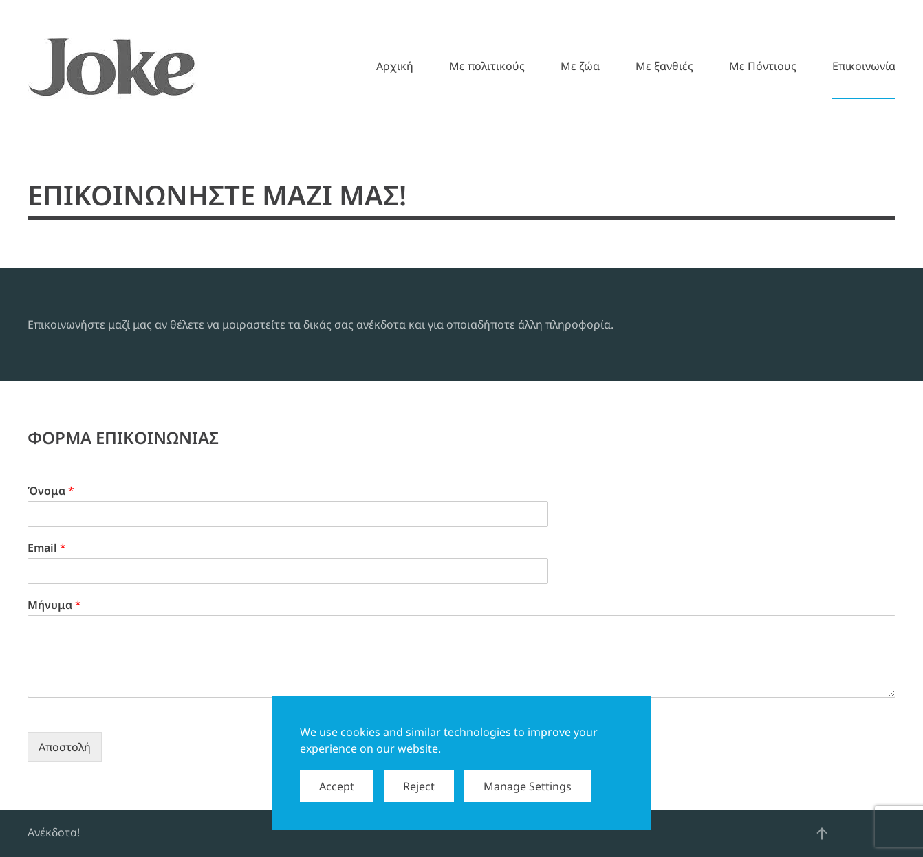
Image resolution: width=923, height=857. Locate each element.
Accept (336, 786)
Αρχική (394, 66)
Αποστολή (65, 747)
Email (47, 548)
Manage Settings (528, 786)
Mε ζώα (580, 66)
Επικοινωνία (863, 66)
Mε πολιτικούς (487, 66)
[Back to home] (113, 66)
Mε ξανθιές (664, 66)
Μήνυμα (54, 605)
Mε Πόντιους (762, 66)
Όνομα (51, 491)
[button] (822, 833)
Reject (419, 786)
